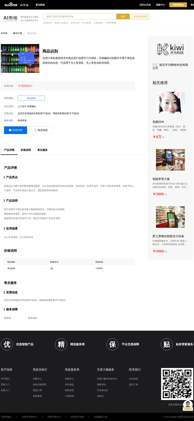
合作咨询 (133, 378)
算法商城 (40, 5)
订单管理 (69, 396)
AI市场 (4, 33)
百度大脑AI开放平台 (107, 378)
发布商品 (69, 384)
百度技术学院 (77, 417)
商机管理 (69, 390)
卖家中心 (160, 5)
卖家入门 (5, 390)
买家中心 (37, 378)
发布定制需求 (140, 16)
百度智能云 (6, 417)
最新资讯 (101, 384)
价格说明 (26, 150)
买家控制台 (178, 5)
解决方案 (17, 33)
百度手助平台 (54, 417)
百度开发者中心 (30, 417)
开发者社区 (102, 390)
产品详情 (9, 150)
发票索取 (37, 396)
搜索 (123, 16)
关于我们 (5, 378)
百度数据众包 (100, 417)
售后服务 (42, 150)
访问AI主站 (145, 5)
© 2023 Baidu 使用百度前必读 (178, 417)
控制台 (100, 396)
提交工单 (133, 384)
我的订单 (37, 390)
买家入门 (5, 384)
